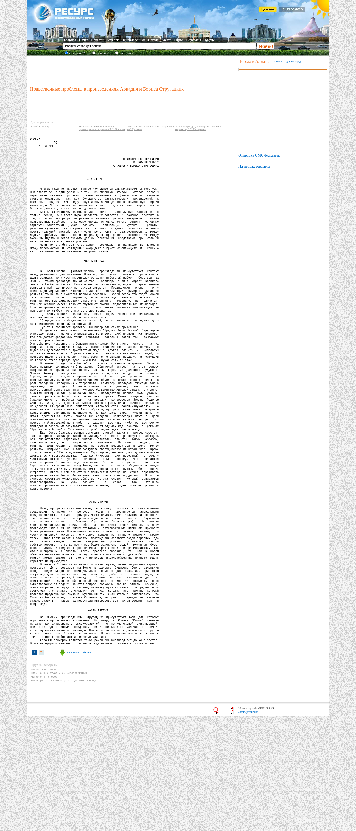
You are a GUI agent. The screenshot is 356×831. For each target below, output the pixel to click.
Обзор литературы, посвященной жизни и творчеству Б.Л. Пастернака (198, 128)
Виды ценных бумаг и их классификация (59, 785)
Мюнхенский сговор (44, 789)
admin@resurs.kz (248, 826)
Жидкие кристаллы (43, 781)
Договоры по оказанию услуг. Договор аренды (63, 794)
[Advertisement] (133, 70)
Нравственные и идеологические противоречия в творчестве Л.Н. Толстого (102, 128)
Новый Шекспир (40, 126)
